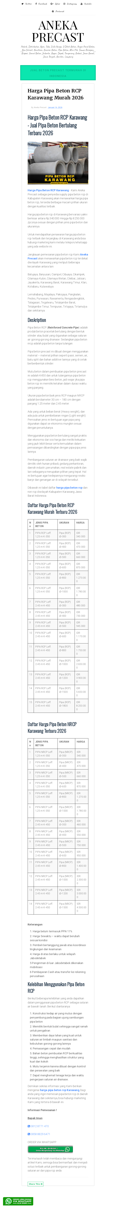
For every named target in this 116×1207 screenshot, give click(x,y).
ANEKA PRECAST (58, 30)
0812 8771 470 (40, 1140)
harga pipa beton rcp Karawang (61, 1100)
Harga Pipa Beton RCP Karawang (50, 188)
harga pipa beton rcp (71, 498)
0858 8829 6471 (40, 1148)
